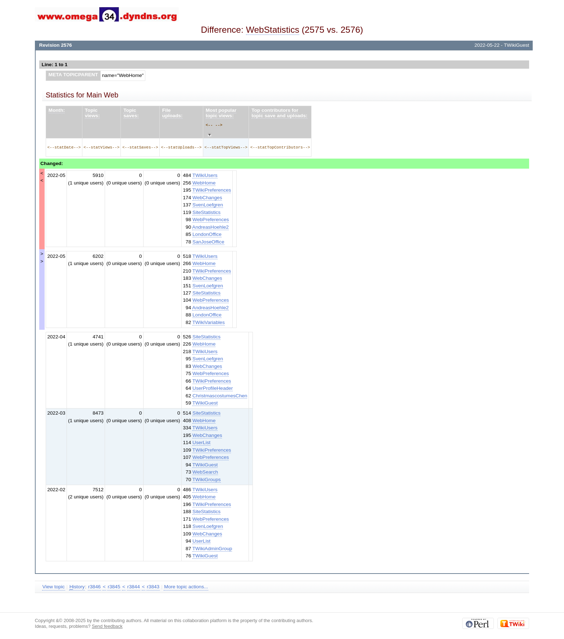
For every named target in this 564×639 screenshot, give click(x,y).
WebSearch (205, 472)
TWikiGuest (516, 45)
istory (77, 587)
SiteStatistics (206, 212)
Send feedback (107, 626)
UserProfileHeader (212, 388)
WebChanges (207, 197)
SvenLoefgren (207, 204)
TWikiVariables (208, 322)
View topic (53, 586)
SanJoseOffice (208, 242)
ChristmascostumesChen (219, 395)
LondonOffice (207, 234)
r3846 (94, 586)
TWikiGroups (206, 479)
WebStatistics (272, 30)
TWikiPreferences (211, 190)
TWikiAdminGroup (212, 548)
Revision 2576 (55, 45)
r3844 (133, 586)
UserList (201, 442)
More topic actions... (186, 586)
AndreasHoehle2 (210, 227)
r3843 (153, 586)
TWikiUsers (205, 175)
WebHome (203, 183)
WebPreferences (210, 219)
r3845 (114, 586)
